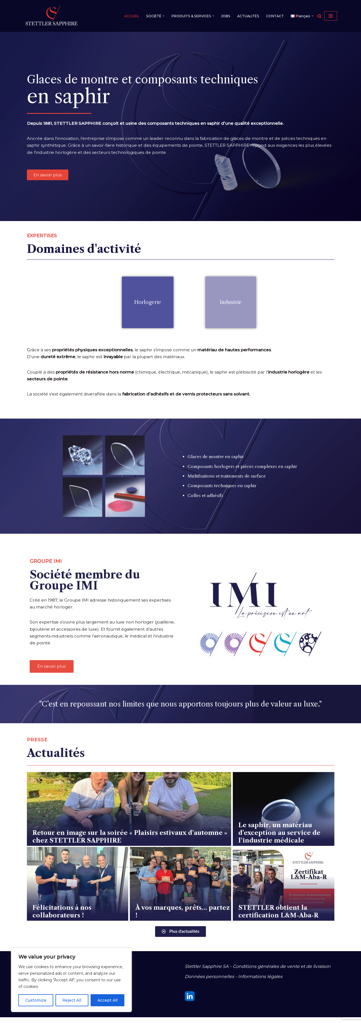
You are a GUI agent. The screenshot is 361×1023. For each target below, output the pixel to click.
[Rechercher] (319, 16)
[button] (159, 16)
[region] (71, 980)
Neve (30, 1016)
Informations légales (260, 982)
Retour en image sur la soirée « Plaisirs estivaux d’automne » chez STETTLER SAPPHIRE (129, 843)
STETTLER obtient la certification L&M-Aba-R (278, 918)
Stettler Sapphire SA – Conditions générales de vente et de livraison (258, 972)
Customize (35, 1000)
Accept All (107, 1000)
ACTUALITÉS (246, 16)
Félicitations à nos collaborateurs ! (61, 918)
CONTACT (274, 16)
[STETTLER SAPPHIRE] (51, 16)
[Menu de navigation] (330, 16)
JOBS (223, 16)
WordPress (81, 1016)
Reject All (71, 1000)
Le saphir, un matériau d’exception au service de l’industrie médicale (279, 839)
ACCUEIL (126, 16)
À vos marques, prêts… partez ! (182, 918)
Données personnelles (209, 982)
